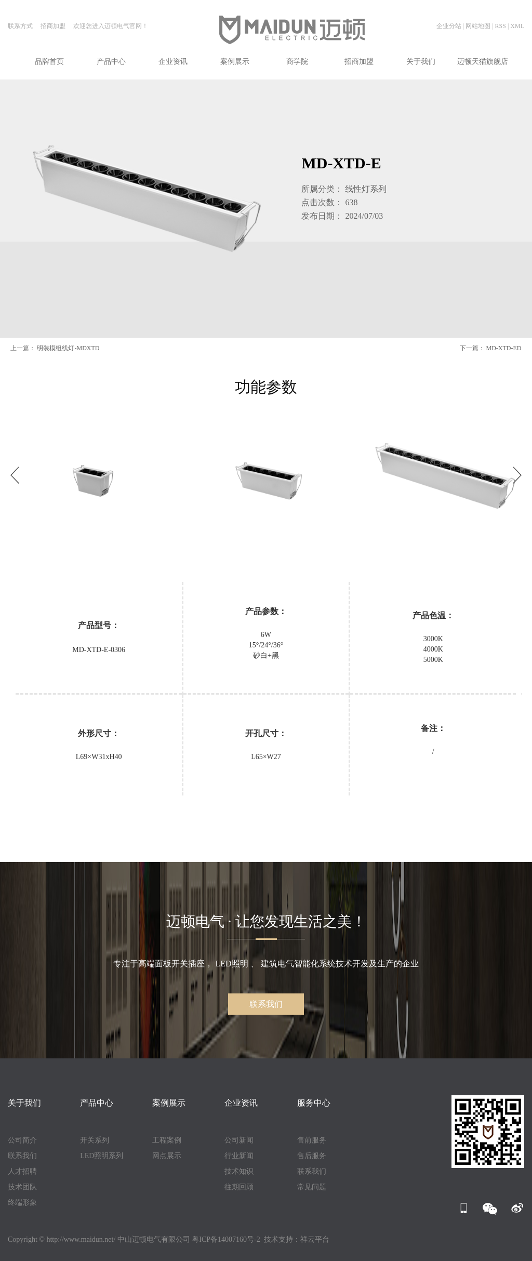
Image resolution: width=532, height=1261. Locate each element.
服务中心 (313, 1102)
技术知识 (239, 1171)
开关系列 (94, 1140)
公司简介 (22, 1140)
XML (517, 26)
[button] (14, 475)
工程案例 (166, 1140)
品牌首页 (49, 61)
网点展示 (166, 1156)
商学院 (297, 61)
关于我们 (420, 61)
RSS (500, 26)
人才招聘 (22, 1171)
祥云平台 (314, 1239)
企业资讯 (173, 61)
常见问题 (311, 1187)
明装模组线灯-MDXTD (68, 348)
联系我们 (266, 1004)
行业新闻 (239, 1156)
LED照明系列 (101, 1156)
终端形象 (22, 1202)
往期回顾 (239, 1187)
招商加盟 (54, 26)
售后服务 (311, 1156)
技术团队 (22, 1187)
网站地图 (478, 26)
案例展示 (234, 61)
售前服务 (311, 1140)
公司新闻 (239, 1140)
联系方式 (20, 26)
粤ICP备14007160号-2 (226, 1239)
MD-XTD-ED (504, 348)
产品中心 (111, 61)
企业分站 (448, 26)
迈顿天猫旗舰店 (482, 61)
